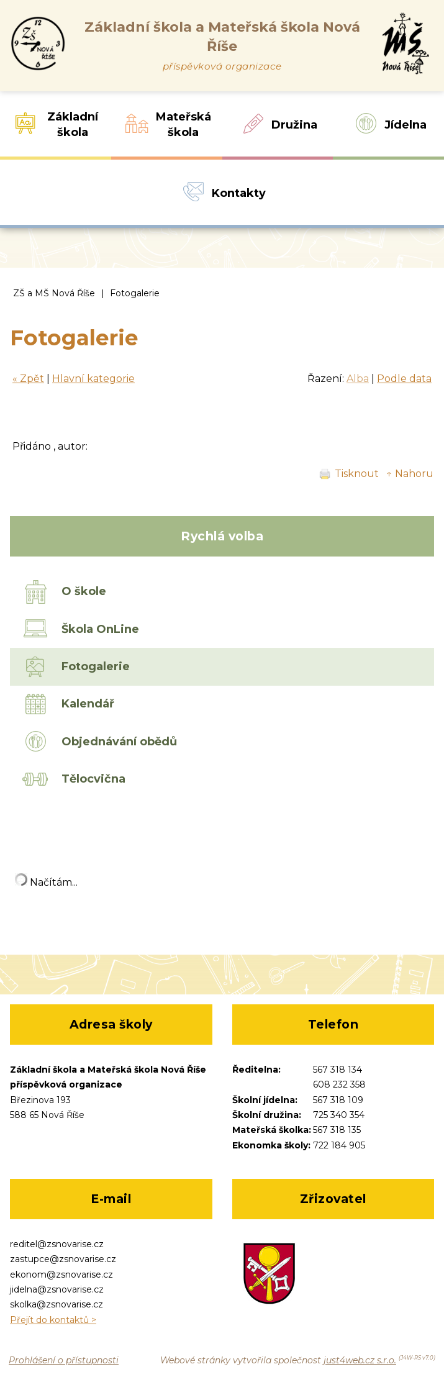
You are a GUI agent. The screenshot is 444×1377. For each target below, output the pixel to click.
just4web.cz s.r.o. (360, 1360)
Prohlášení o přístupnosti (64, 1360)
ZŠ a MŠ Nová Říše (54, 293)
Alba (358, 378)
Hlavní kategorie (93, 378)
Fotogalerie (135, 293)
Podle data (404, 378)
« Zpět (28, 378)
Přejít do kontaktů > (53, 1319)
